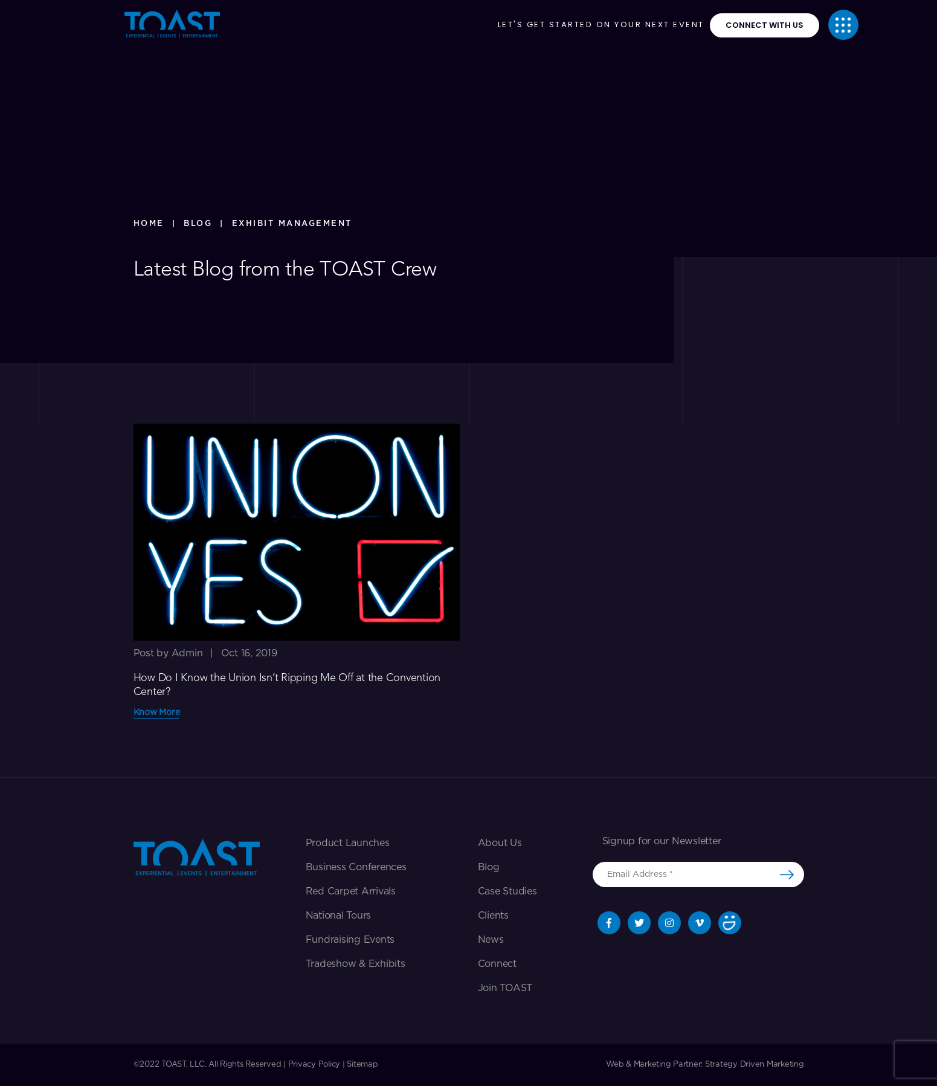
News (491, 940)
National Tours (339, 915)
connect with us (764, 25)
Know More (157, 712)
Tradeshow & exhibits (355, 964)
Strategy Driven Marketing (754, 1064)
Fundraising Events (350, 940)
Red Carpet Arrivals (351, 891)
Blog (489, 867)
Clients (493, 915)
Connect (497, 964)
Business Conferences (356, 867)
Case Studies (507, 891)
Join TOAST (505, 988)
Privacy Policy (314, 1064)
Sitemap (362, 1064)
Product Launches (348, 843)
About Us (500, 843)
